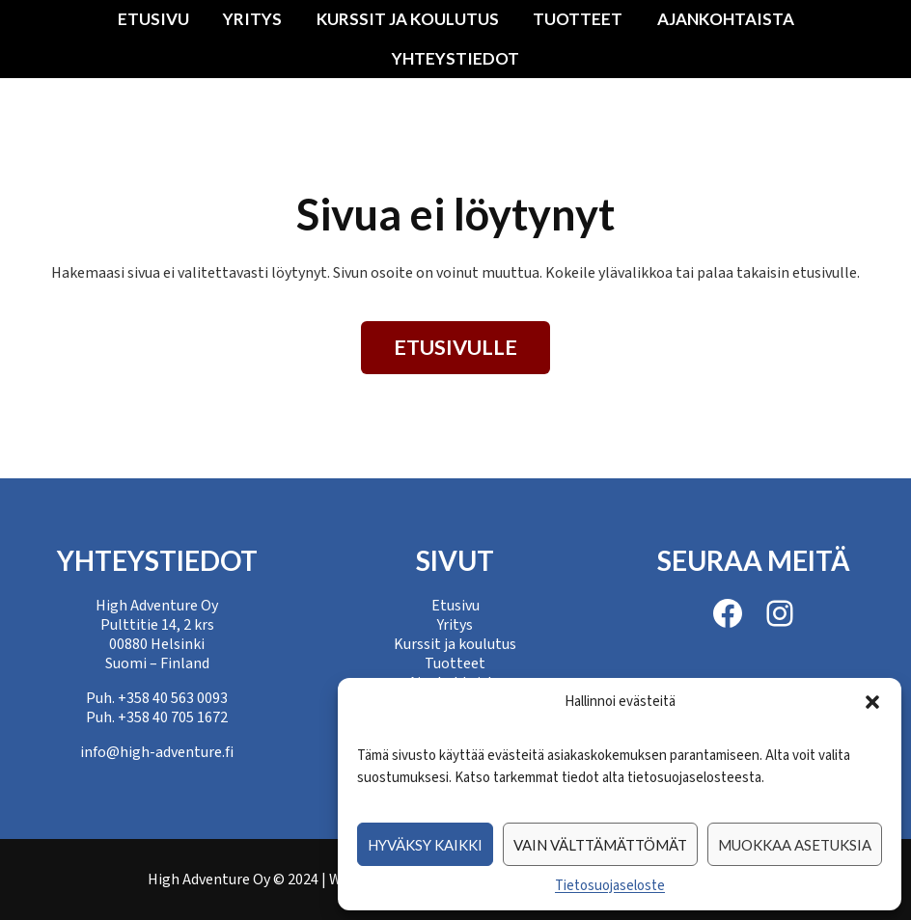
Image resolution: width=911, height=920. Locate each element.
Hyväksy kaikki (425, 844)
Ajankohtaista (725, 19)
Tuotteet (577, 19)
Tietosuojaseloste (610, 886)
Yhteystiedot (455, 58)
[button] (872, 702)
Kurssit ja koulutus (408, 19)
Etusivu (153, 19)
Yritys (252, 19)
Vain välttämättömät (600, 844)
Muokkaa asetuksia (794, 844)
